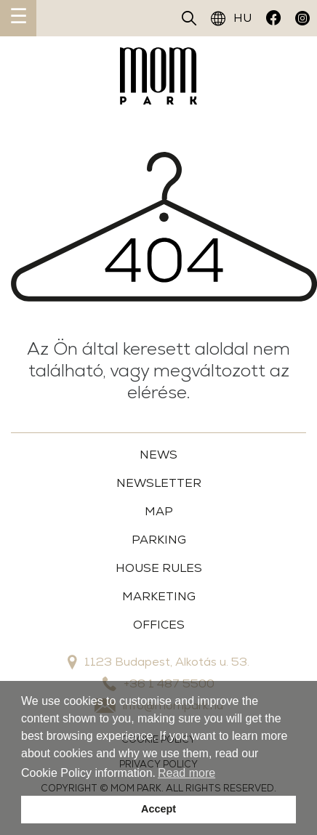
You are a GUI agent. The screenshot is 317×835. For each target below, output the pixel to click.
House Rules (159, 568)
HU (231, 18)
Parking (159, 539)
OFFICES (159, 624)
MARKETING (159, 596)
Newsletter (158, 483)
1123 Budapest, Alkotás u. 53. (158, 662)
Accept (158, 809)
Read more (186, 773)
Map (159, 511)
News (158, 454)
